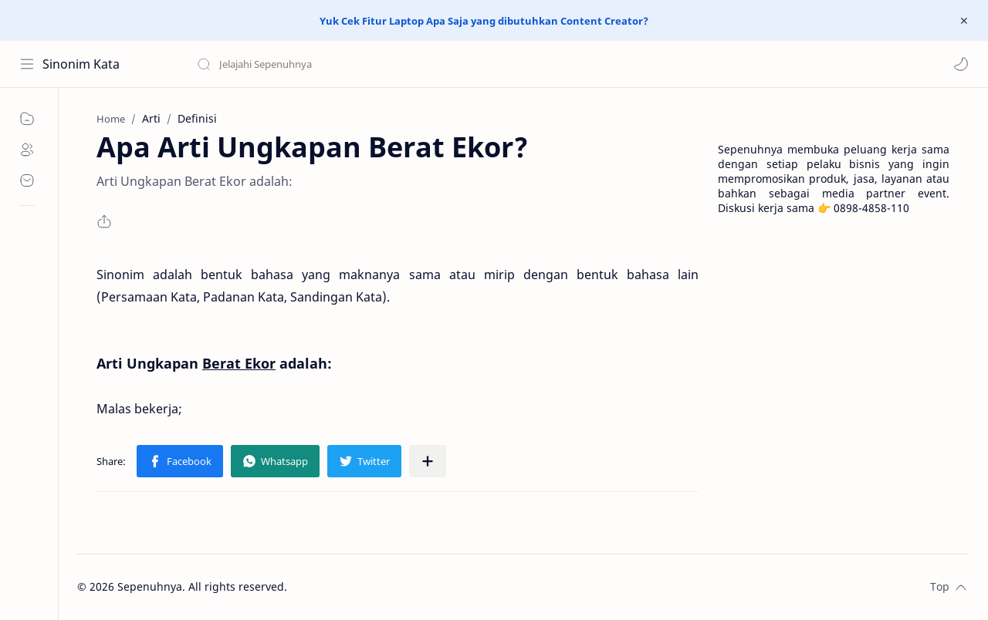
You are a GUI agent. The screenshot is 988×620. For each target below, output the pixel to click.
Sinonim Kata (81, 64)
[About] (27, 149)
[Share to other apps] (427, 461)
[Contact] (27, 180)
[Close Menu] (964, 21)
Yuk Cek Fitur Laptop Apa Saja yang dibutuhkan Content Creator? (484, 21)
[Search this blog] (320, 64)
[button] (961, 64)
